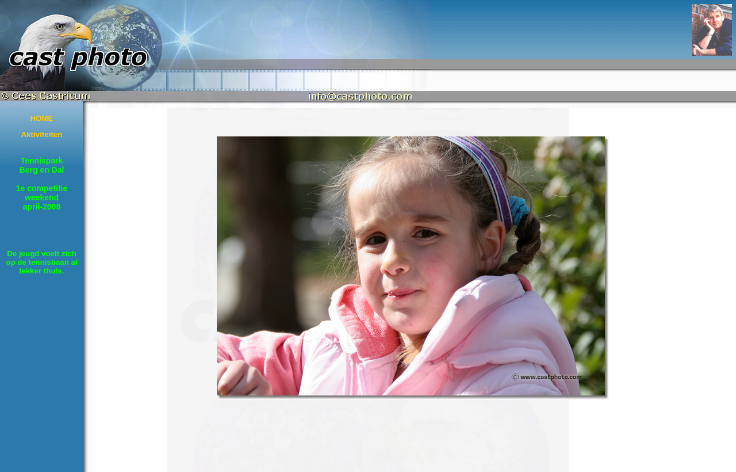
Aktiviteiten (42, 134)
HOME (41, 118)
